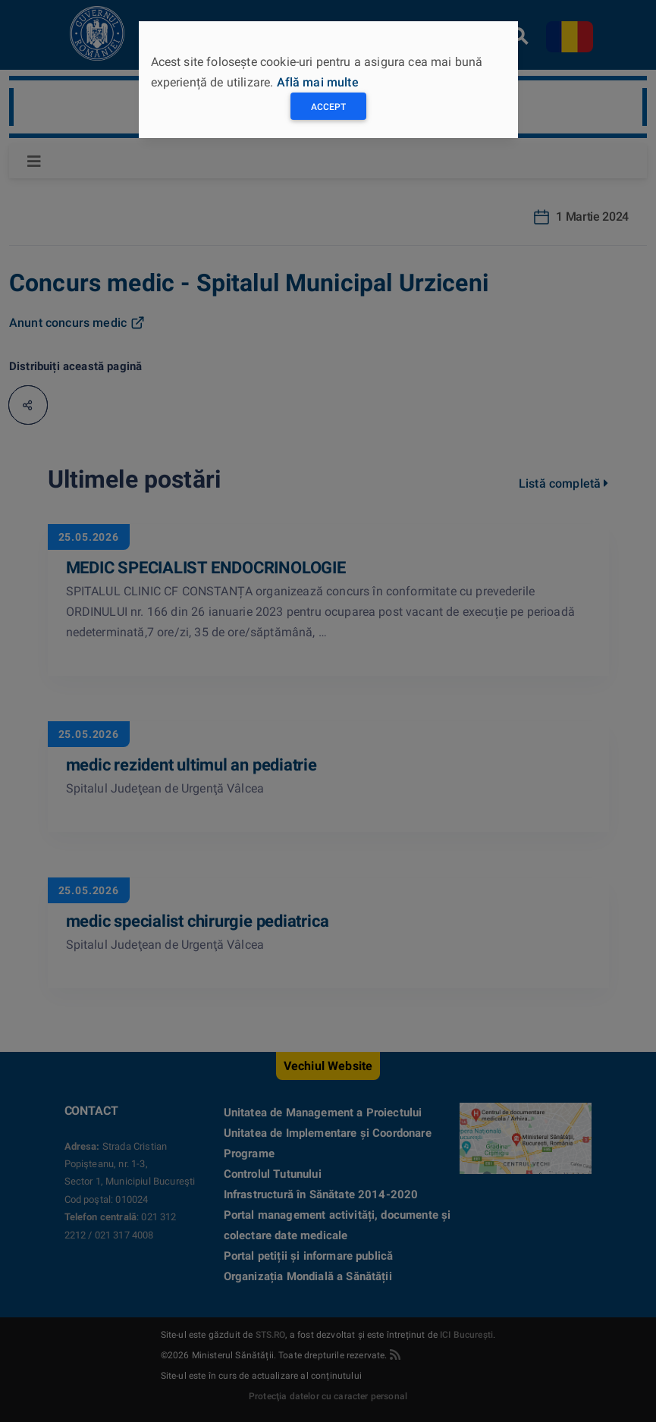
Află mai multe (318, 82)
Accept (328, 107)
